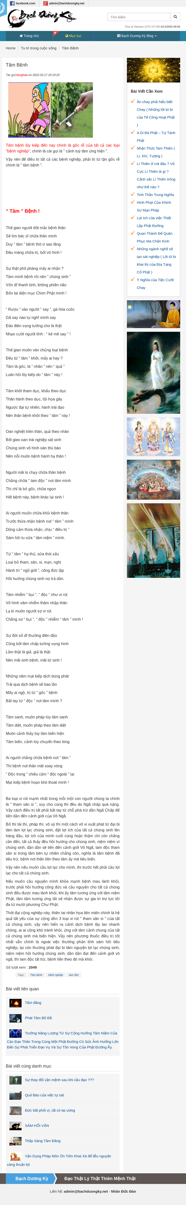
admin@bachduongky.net (64, 3)
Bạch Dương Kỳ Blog (137, 36)
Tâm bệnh (36, 974)
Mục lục (73, 36)
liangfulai (22, 75)
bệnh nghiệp (55, 974)
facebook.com (22, 3)
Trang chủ (29, 36)
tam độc (74, 974)
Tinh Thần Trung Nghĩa (155, 195)
